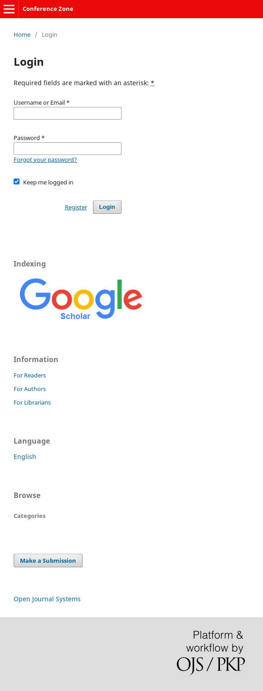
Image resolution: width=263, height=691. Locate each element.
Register (76, 207)
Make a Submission (48, 560)
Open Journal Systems (47, 598)
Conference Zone (48, 9)
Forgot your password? (45, 159)
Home (22, 34)
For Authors (30, 389)
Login (107, 206)
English (25, 456)
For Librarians (32, 402)
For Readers (30, 375)
